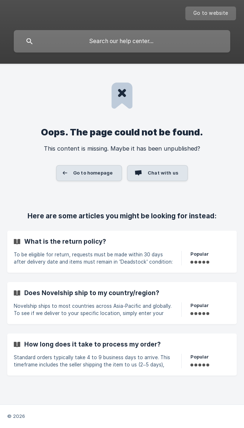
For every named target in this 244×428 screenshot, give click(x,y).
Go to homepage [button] (93, 173)
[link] (122, 252)
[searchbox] (122, 41)
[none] (210, 13)
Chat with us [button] (163, 173)
